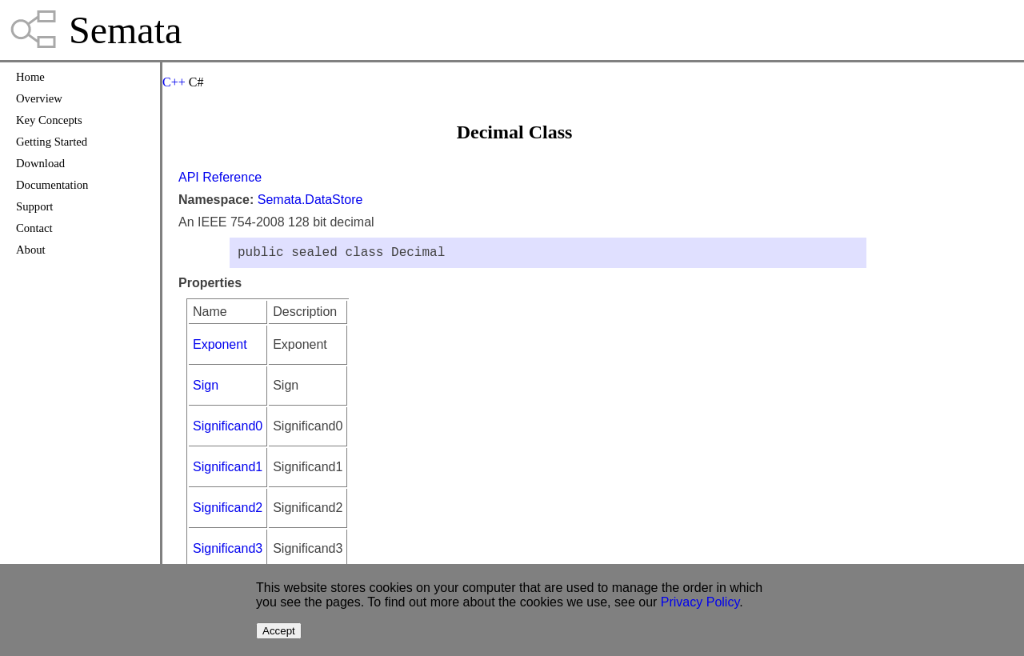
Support (34, 206)
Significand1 (227, 470)
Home (30, 76)
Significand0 (227, 429)
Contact (34, 228)
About (31, 249)
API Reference (220, 177)
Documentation (52, 184)
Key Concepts (49, 120)
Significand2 (227, 511)
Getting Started (51, 141)
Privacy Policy (700, 602)
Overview (39, 98)
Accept (278, 631)
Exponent (220, 347)
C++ (174, 82)
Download (40, 163)
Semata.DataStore (310, 199)
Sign (205, 388)
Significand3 (227, 551)
